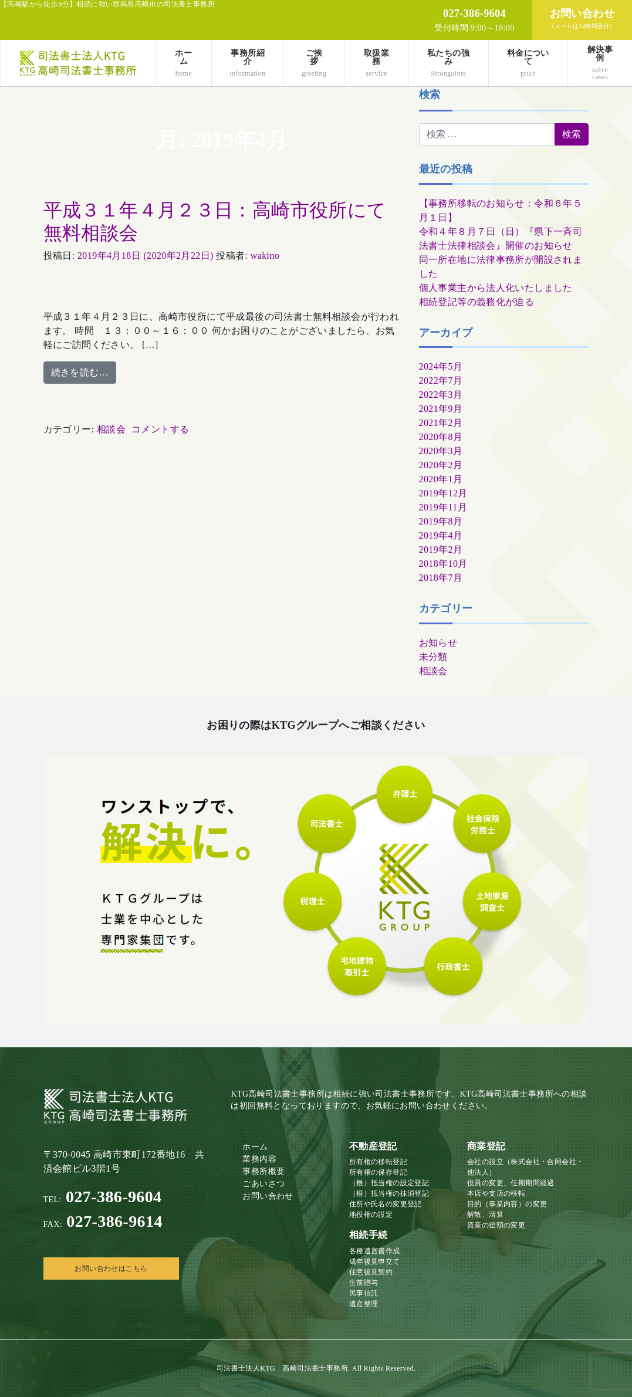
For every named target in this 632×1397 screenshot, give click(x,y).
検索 (430, 94)
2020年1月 (441, 479)
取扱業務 (376, 63)
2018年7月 (441, 578)
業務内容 (259, 1159)
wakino (265, 256)
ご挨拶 (314, 63)
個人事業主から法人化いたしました (496, 288)
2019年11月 (443, 507)
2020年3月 (441, 451)
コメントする (160, 429)
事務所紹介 (247, 63)
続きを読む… (80, 372)
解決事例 (600, 63)
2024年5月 (441, 366)
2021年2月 (441, 423)
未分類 (433, 657)
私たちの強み (449, 63)
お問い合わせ (267, 1196)
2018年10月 (443, 564)
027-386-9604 (102, 1197)
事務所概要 (263, 1171)
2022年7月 (441, 380)
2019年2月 (441, 549)
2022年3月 (441, 395)
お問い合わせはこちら (111, 1268)
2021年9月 (441, 409)
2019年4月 (441, 535)
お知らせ (438, 643)
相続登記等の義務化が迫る (477, 302)
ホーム (183, 63)
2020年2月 (441, 465)
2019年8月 (441, 521)
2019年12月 (443, 493)
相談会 (111, 429)
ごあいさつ (263, 1183)
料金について (528, 63)
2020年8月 (441, 437)
